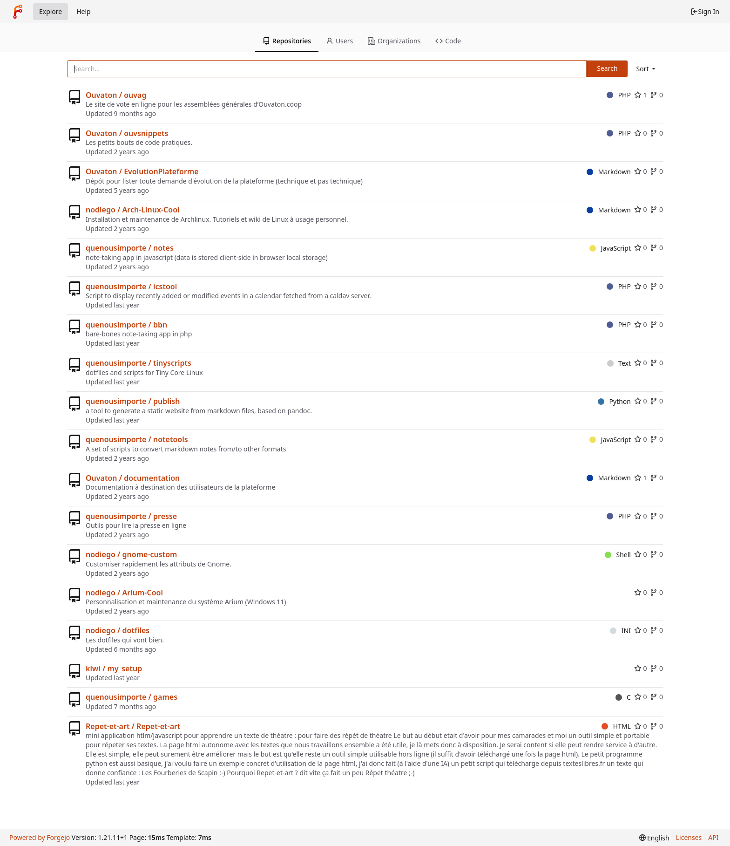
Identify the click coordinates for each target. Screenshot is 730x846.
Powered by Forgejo (39, 837)
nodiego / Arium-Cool (124, 592)
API (713, 837)
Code (448, 40)
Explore (50, 11)
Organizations (394, 40)
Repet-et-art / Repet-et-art (133, 726)
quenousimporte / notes (130, 247)
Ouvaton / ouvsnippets (127, 133)
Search (607, 68)
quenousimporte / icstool (131, 286)
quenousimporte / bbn (126, 324)
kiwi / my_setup (114, 668)
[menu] (646, 68)
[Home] (18, 11)
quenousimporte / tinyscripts (138, 363)
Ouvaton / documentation (133, 478)
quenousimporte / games (131, 697)
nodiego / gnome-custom (131, 554)
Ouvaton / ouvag (116, 95)
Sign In (704, 11)
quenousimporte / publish (133, 401)
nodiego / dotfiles (117, 630)
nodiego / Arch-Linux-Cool (133, 209)
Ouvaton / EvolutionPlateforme (142, 171)
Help (83, 11)
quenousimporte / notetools (137, 439)
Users (339, 40)
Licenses (689, 837)
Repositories (287, 40)
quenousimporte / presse (131, 516)
